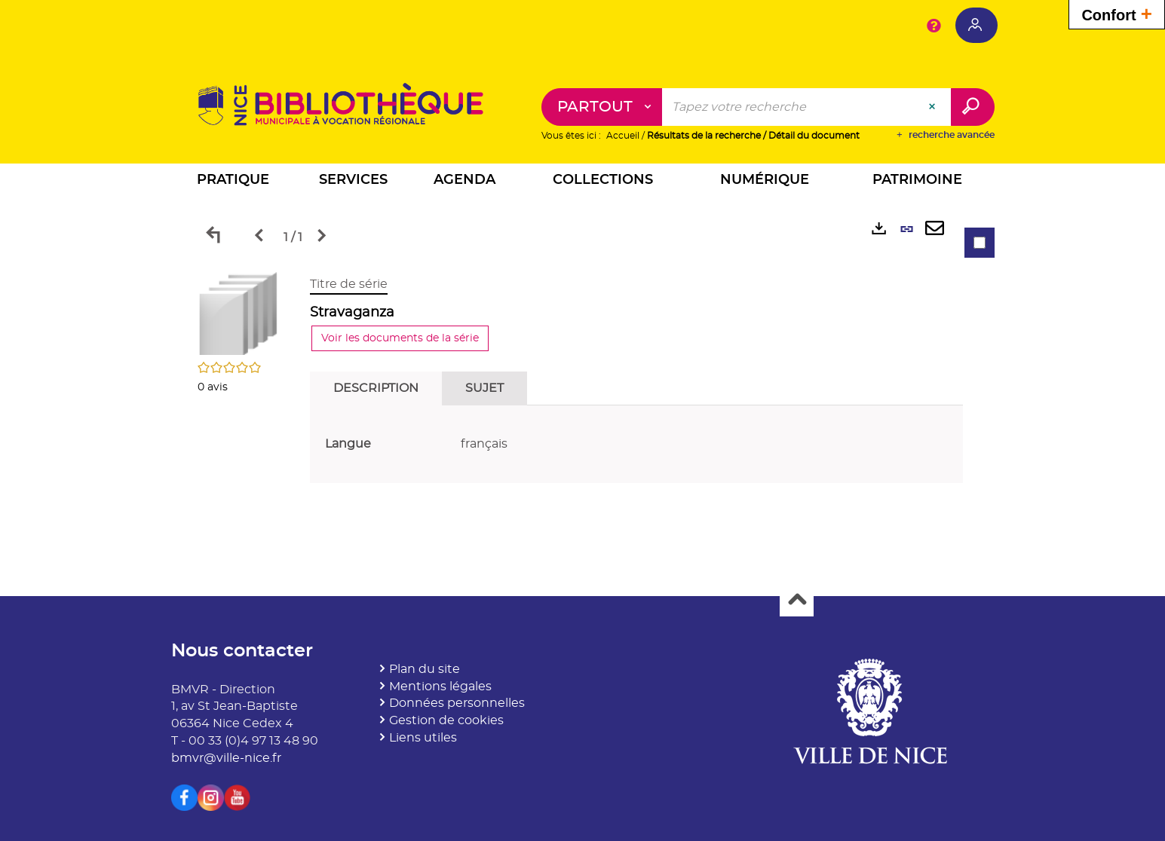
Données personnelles (457, 704)
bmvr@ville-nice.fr (226, 758)
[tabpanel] (583, 383)
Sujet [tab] (485, 389)
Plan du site (424, 669)
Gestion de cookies (446, 721)
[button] (233, 182)
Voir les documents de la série (401, 339)
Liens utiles (423, 738)
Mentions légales (440, 686)
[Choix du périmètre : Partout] (602, 108)
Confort (1116, 13)
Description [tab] (376, 389)
